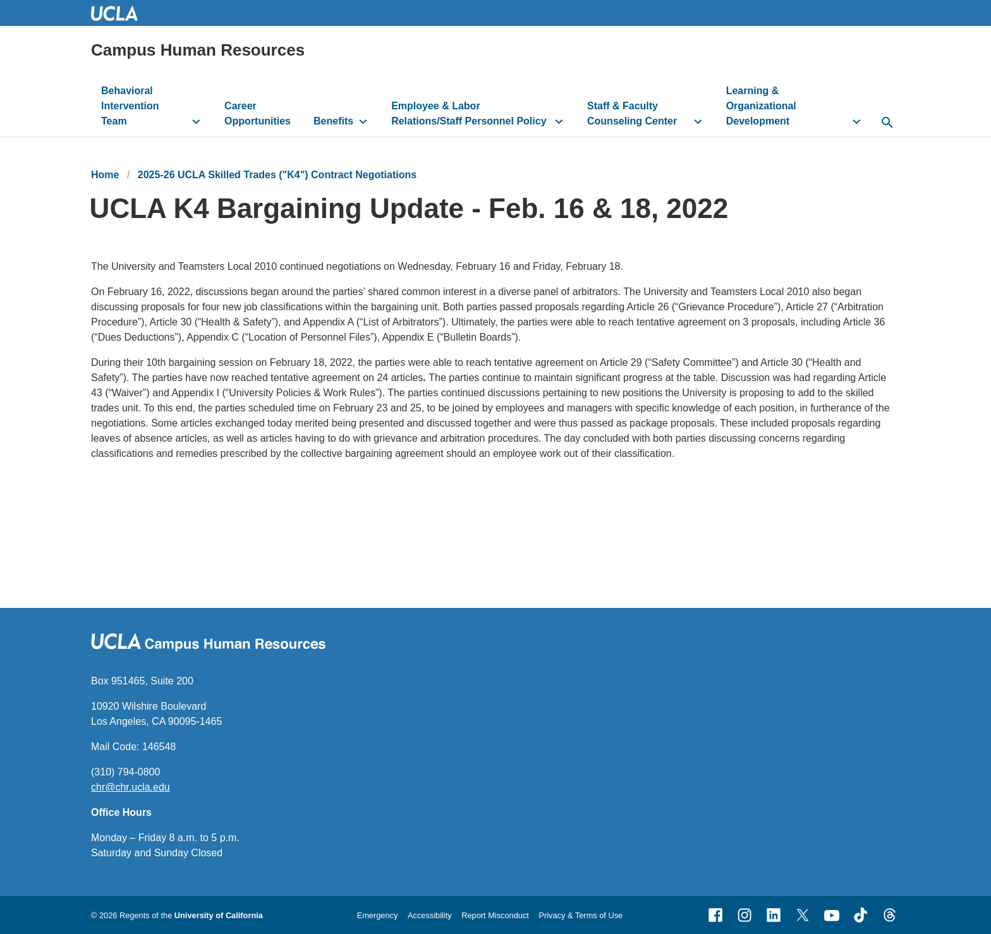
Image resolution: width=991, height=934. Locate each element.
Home (105, 174)
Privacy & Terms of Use (580, 915)
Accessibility (430, 915)
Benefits (333, 121)
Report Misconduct (495, 915)
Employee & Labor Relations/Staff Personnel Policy (468, 113)
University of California (218, 915)
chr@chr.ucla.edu (130, 787)
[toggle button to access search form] (887, 123)
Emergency (377, 915)
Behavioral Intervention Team (130, 105)
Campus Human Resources (198, 50)
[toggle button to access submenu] (196, 121)
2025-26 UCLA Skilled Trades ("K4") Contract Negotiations (277, 174)
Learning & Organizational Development (761, 105)
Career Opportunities (257, 113)
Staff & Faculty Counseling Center (632, 113)
